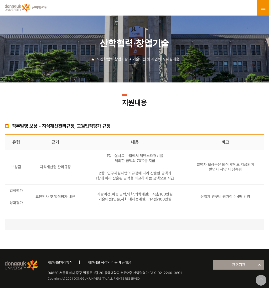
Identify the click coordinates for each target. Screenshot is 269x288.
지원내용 (172, 59)
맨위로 (261, 280)
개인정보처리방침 (60, 262)
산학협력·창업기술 (114, 59)
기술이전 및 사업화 (147, 59)
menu (263, 8)
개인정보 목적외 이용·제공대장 (109, 262)
